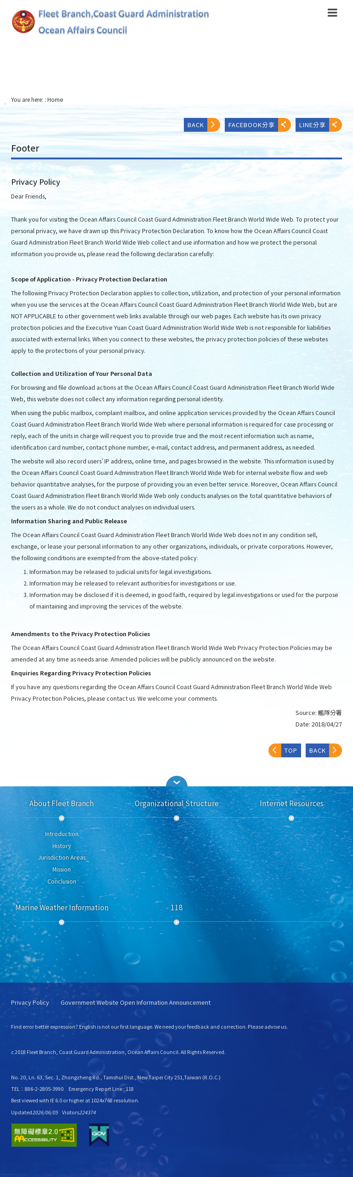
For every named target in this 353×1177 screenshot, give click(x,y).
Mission (61, 869)
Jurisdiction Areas (61, 857)
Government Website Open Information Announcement (136, 1003)
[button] (332, 14)
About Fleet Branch (61, 803)
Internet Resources (292, 803)
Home (55, 99)
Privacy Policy (30, 1003)
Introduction (62, 834)
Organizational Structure (177, 803)
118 (177, 907)
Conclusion (61, 881)
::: (5, 103)
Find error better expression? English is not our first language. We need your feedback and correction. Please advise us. (149, 1026)
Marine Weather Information (61, 907)
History (61, 846)
